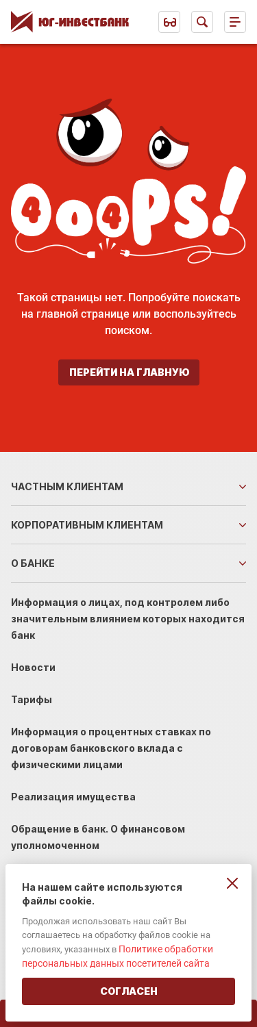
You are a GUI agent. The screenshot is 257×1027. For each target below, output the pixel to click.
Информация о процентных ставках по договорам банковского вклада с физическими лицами (111, 748)
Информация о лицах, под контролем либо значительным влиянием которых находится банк (128, 618)
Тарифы (31, 699)
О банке (33, 563)
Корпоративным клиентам (87, 525)
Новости (33, 667)
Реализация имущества (73, 796)
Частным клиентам (67, 486)
